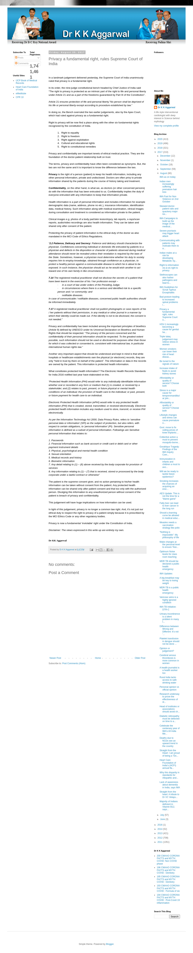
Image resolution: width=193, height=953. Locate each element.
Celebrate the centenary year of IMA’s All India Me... (170, 729)
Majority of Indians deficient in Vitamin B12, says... (169, 805)
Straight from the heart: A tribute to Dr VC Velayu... (169, 794)
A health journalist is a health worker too (169, 670)
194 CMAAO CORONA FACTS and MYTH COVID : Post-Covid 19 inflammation (168, 899)
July (162, 815)
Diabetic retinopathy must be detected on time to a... (169, 719)
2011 (160, 842)
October (164, 164)
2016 (160, 825)
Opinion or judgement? (167, 649)
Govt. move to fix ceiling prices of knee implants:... (169, 430)
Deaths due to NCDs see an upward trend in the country (169, 742)
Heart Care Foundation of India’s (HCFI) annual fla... (168, 764)
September (166, 169)
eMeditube (21, 93)
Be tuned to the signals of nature (169, 362)
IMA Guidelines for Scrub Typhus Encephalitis (169, 290)
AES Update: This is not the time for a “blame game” (169, 496)
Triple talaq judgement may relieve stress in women (169, 340)
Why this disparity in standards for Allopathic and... (169, 775)
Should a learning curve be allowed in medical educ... (170, 515)
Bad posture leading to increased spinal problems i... (169, 301)
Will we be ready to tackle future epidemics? (169, 474)
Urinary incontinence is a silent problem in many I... (170, 618)
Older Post (140, 658)
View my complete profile (166, 125)
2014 (160, 829)
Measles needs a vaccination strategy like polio (170, 525)
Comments (22, 63)
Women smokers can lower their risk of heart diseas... (168, 353)
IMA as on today (168, 177)
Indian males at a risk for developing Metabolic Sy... (168, 257)
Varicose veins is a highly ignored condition (169, 600)
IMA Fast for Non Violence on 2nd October (169, 199)
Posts (19, 57)
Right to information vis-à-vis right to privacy (169, 268)
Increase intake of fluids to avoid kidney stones (168, 371)
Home (98, 658)
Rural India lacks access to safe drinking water (168, 680)
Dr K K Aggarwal (166, 107)
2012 (160, 837)
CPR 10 (20, 97)
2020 (160, 139)
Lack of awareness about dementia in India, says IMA (170, 785)
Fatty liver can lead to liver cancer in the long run (169, 506)
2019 (160, 143)
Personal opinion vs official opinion (169, 688)
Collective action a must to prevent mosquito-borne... (170, 440)
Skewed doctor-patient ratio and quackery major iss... (169, 210)
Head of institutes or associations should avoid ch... (170, 709)
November (165, 160)
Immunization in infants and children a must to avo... (170, 463)
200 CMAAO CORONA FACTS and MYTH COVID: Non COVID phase (168, 859)
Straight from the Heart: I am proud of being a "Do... (170, 753)
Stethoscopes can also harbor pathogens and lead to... (168, 278)
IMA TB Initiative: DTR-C (168, 608)
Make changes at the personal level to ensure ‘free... (170, 545)
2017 (160, 152)
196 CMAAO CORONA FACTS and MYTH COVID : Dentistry (168, 870)
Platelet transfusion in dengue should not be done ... (169, 641)
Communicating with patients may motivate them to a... (170, 244)
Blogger (110, 944)
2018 (160, 148)
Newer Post (55, 658)
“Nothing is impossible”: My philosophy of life (169, 535)
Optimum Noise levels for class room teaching (168, 554)
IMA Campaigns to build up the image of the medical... (169, 222)
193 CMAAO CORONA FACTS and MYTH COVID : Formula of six (168, 888)
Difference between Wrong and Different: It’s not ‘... (169, 630)
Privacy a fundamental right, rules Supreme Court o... (168, 314)
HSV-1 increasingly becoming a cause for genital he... (169, 328)
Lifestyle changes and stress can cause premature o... (169, 419)
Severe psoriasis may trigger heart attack (169, 233)
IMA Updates (166, 573)
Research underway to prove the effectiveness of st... (169, 698)
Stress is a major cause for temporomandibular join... (170, 394)
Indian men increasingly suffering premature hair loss (168, 186)
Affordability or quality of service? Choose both (169, 382)
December (165, 156)
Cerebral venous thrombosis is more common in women (169, 659)
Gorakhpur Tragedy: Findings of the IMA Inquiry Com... (169, 450)
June (163, 819)
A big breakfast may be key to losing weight (169, 581)
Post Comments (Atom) (73, 663)
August (164, 173)
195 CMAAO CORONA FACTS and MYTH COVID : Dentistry (168, 879)
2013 (160, 833)
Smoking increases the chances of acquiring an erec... (169, 485)
